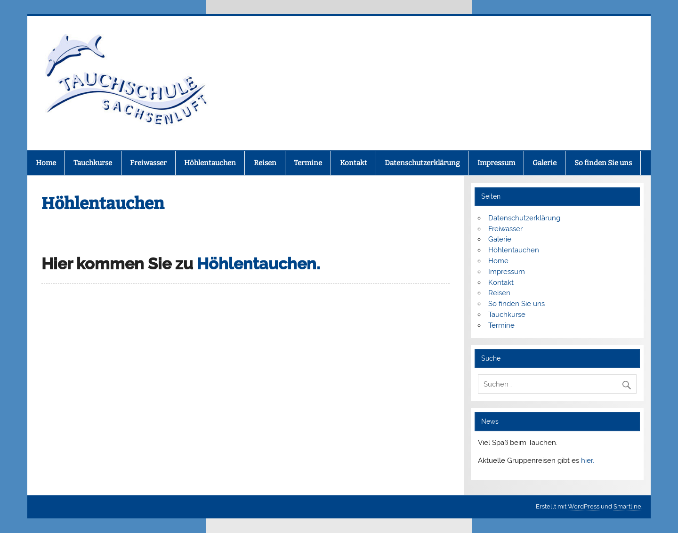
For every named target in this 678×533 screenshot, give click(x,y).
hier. (587, 460)
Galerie (545, 163)
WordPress (583, 506)
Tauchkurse (92, 163)
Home (46, 163)
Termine (308, 163)
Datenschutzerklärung (422, 163)
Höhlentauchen (210, 163)
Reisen (265, 163)
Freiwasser (148, 163)
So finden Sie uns (603, 163)
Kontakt (353, 163)
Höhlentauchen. (258, 263)
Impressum (496, 163)
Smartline (627, 506)
